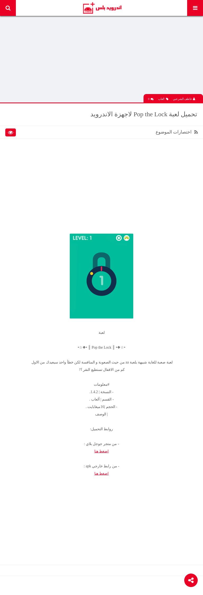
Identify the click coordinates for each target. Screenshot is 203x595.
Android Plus (101, 8)
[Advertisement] (101, 57)
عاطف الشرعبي (184, 98)
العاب (163, 99)
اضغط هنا (101, 451)
